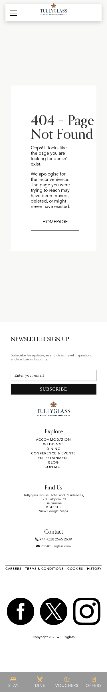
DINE (40, 682)
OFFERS (94, 682)
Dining (53, 448)
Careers (13, 569)
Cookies (75, 569)
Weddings (53, 444)
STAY (13, 682)
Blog (53, 462)
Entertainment (53, 458)
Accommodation (53, 439)
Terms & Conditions (44, 569)
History (94, 569)
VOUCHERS (66, 682)
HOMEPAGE (55, 222)
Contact (53, 467)
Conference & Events (53, 453)
